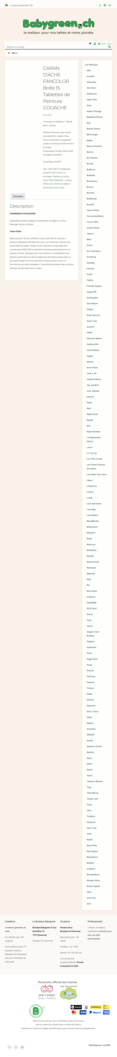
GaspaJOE (92, 292)
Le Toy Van (92, 453)
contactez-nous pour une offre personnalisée (100, 935)
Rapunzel (91, 706)
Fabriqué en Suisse (61, 176)
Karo (89, 408)
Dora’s (90, 245)
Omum (90, 614)
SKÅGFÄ (90, 735)
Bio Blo (90, 164)
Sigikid (90, 723)
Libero (90, 480)
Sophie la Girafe (94, 746)
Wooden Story (93, 880)
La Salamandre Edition (94, 439)
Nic (88, 585)
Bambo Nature (93, 129)
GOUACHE (58, 184)
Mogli (89, 539)
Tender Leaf (92, 799)
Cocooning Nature (95, 216)
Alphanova (92, 94)
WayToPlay (92, 845)
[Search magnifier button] (109, 47)
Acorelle (90, 76)
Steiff (89, 764)
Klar (89, 426)
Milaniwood (92, 527)
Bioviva (90, 187)
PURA (89, 694)
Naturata (91, 574)
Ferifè (89, 274)
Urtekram (91, 822)
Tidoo (89, 805)
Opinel (90, 626)
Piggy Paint (92, 659)
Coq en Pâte (92, 222)
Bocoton (91, 193)
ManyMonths (93, 521)
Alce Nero (91, 88)
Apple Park (92, 100)
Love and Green (94, 504)
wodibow (91, 869)
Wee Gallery (92, 851)
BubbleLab (92, 199)
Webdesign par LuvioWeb (99, 1045)
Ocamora (91, 597)
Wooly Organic (93, 886)
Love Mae (91, 509)
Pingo (89, 665)
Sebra (89, 717)
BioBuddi (91, 175)
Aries (89, 105)
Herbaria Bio (92, 344)
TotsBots (91, 816)
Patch (89, 653)
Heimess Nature (94, 338)
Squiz (89, 758)
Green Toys (92, 321)
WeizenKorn (92, 857)
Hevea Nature (93, 350)
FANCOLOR (48, 184)
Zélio (89, 892)
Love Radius (92, 515)
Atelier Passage (94, 111)
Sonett (90, 741)
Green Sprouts (93, 315)
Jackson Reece (94, 379)
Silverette (91, 729)
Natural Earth (93, 562)
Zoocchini (91, 898)
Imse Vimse (92, 367)
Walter (90, 840)
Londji (90, 498)
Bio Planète (92, 158)
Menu (12, 53)
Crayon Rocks (93, 228)
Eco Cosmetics (94, 251)
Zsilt (89, 904)
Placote (90, 671)
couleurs (68, 180)
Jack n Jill (91, 373)
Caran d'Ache (48, 180)
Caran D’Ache (93, 210)
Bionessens (92, 181)
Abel (89, 70)
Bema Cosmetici (94, 146)
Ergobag (90, 263)
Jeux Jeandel (93, 391)
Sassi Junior (92, 711)
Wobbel (90, 863)
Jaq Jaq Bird (93, 385)
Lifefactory (92, 486)
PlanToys (91, 676)
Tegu (89, 787)
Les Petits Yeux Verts (97, 474)
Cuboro (90, 234)
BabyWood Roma (95, 117)
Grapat (90, 309)
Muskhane (91, 550)
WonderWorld (93, 875)
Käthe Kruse (92, 414)
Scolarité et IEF (49, 173)
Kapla (89, 402)
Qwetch (90, 700)
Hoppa (90, 356)
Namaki (90, 556)
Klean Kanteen (93, 432)
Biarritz (90, 152)
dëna (89, 239)
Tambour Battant (95, 781)
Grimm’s (90, 327)
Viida (89, 834)
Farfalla (90, 269)
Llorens (90, 492)
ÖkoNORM (91, 603)
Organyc (90, 641)
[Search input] (56, 47)
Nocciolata (92, 591)
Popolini (90, 682)
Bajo (89, 123)
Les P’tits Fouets (94, 459)
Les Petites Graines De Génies (96, 467)
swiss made (59, 188)
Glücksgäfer (92, 298)
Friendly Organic (94, 286)
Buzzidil (90, 204)
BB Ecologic (92, 135)
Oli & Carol (92, 608)
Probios (90, 688)
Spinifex (90, 752)
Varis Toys (92, 828)
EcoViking (91, 257)
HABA (89, 333)
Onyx (89, 620)
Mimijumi (91, 533)
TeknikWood (92, 793)
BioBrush (91, 169)
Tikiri (89, 810)
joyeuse (90, 397)
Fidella (90, 280)
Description (18, 196)
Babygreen (58, 26)
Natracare (91, 568)
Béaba (90, 140)
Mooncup (91, 544)
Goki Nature (92, 303)
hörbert (90, 362)
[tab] (18, 197)
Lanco (89, 447)
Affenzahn (91, 82)
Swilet (89, 770)
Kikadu (90, 420)
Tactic (90, 775)
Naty (89, 579)
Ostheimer (92, 647)
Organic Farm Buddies (93, 634)
